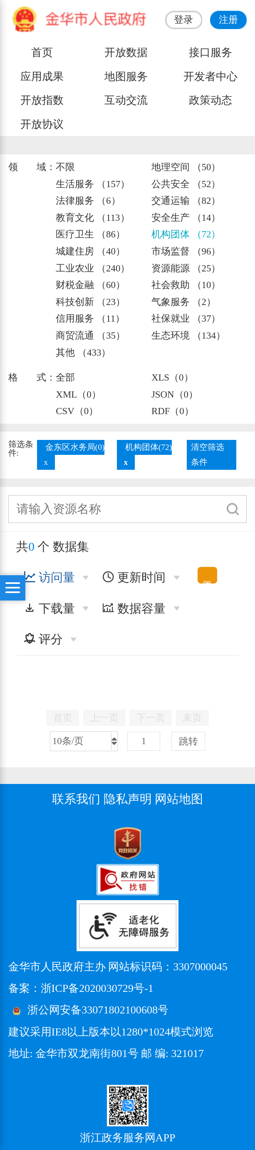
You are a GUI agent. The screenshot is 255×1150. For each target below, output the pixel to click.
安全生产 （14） (186, 217)
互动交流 (126, 100)
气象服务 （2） (183, 302)
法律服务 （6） (88, 200)
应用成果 (42, 77)
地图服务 (126, 77)
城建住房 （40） (90, 251)
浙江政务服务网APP (128, 1137)
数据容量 (134, 608)
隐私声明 (128, 799)
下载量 (49, 608)
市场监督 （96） (186, 251)
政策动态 (210, 100)
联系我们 (76, 799)
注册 (228, 20)
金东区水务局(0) (75, 447)
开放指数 (42, 100)
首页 (42, 52)
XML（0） (78, 394)
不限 (65, 167)
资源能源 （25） (186, 268)
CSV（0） (77, 411)
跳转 (188, 741)
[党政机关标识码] (29, 842)
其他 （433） (83, 352)
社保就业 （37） (186, 318)
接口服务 (210, 52)
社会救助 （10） (186, 285)
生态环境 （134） (188, 335)
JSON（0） (174, 394)
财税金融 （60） (90, 285)
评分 (43, 639)
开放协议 (42, 124)
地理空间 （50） (186, 167)
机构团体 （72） (186, 234)
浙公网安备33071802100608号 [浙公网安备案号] (97, 1010)
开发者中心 (210, 77)
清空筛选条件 (207, 454)
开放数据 (126, 52)
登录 (183, 20)
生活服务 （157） (93, 184)
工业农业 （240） (93, 268)
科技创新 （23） (90, 302)
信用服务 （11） (90, 318)
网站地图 (179, 799)
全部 (65, 377)
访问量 (49, 577)
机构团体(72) (148, 447)
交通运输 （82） (186, 200)
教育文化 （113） (92, 217)
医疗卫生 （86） (90, 234)
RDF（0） (172, 411)
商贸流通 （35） (90, 335)
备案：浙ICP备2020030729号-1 (80, 988)
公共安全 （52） (186, 184)
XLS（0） (172, 377)
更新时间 (134, 577)
